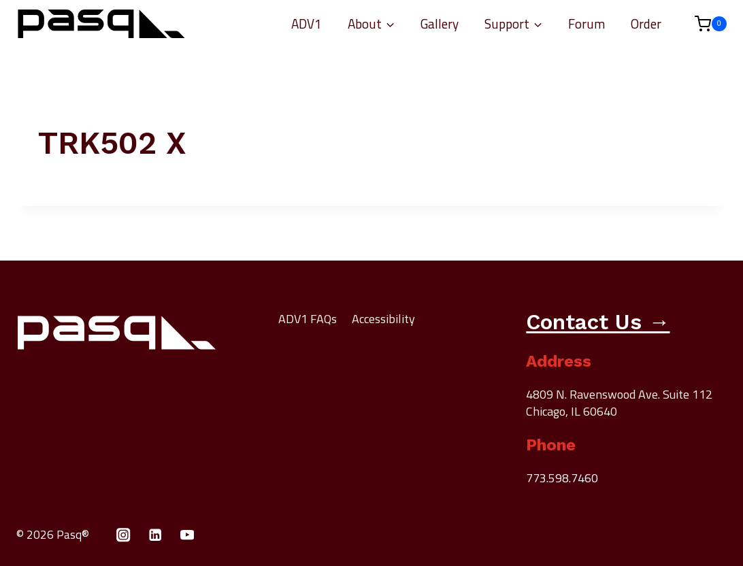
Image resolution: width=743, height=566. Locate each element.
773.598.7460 (562, 478)
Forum (586, 23)
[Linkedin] (155, 535)
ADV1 (306, 23)
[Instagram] (123, 535)
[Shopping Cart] (704, 24)
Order (646, 23)
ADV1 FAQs (307, 319)
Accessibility (383, 319)
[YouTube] (187, 535)
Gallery (439, 23)
